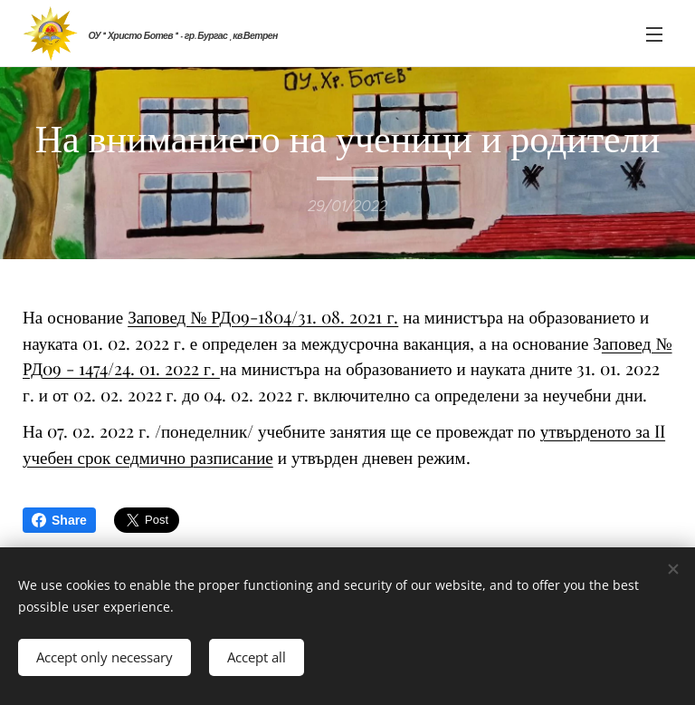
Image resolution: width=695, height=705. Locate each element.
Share (59, 520)
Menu (654, 34)
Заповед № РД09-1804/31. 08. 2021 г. (263, 316)
